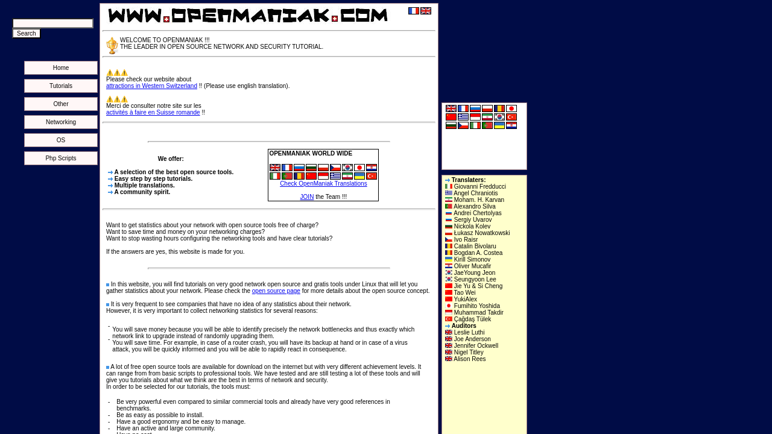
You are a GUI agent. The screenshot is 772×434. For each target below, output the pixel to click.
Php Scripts (60, 158)
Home (61, 67)
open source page (276, 291)
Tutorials (60, 86)
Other (60, 104)
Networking (61, 122)
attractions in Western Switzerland (151, 86)
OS (61, 140)
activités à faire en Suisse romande (153, 112)
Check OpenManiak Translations (323, 183)
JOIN (307, 196)
